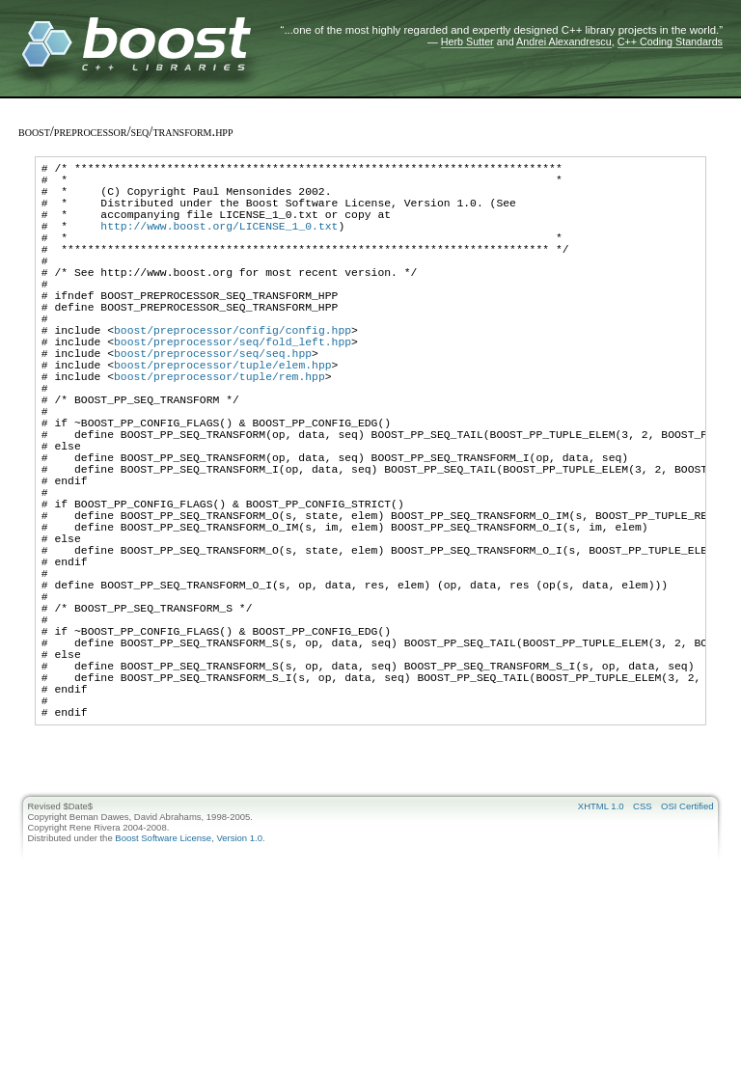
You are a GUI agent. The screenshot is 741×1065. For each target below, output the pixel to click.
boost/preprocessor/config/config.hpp (232, 373)
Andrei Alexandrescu (564, 41)
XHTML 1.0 (601, 945)
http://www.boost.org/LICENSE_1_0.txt (219, 242)
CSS (642, 945)
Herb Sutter (467, 41)
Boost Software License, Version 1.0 (188, 976)
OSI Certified (687, 945)
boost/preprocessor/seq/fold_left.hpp (232, 387)
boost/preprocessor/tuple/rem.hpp (219, 430)
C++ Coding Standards (670, 41)
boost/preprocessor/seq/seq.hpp (213, 402)
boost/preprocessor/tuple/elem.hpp (223, 416)
